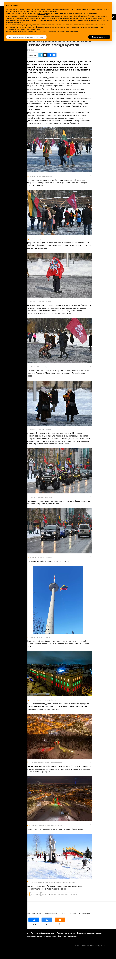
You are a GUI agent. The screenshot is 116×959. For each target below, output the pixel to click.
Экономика (37, 914)
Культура (63, 914)
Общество (25, 914)
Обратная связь (50, 936)
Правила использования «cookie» (89, 933)
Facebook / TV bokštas (43, 637)
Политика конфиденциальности (42, 933)
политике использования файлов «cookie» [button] (41, 12)
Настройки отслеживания (67, 936)
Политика (14, 914)
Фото (27, 894)
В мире (5, 914)
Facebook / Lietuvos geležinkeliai (46, 700)
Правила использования (66, 933)
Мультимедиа (35, 894)
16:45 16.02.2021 (30, 50)
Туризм (73, 914)
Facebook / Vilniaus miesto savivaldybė (50, 762)
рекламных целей (97, 18)
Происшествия (51, 914)
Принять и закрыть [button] (99, 37)
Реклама (16, 933)
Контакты (24, 933)
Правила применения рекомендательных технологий (22, 936)
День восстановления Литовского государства (63, 894)
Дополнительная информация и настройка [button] (26, 37)
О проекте (6, 933)
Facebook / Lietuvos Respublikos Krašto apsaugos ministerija (56, 882)
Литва (44, 894)
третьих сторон (42, 14)
